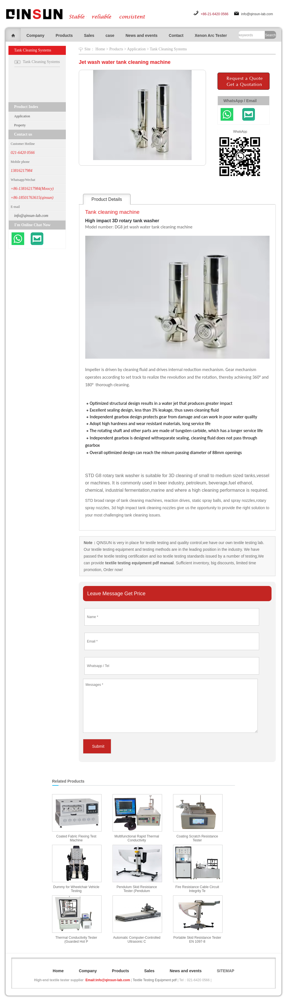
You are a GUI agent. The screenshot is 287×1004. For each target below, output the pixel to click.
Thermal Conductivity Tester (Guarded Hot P (76, 940)
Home (100, 49)
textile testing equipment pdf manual (139, 563)
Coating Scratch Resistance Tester (197, 838)
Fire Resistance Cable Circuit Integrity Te (197, 889)
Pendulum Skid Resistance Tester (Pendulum (136, 889)
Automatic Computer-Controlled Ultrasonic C (136, 940)
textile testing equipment (112, 549)
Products (64, 35)
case (110, 35)
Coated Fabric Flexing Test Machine (76, 838)
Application (22, 116)
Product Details (106, 199)
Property (20, 125)
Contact (176, 35)
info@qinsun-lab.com (257, 14)
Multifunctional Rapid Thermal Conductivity (137, 838)
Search (270, 35)
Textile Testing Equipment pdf (155, 980)
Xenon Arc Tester (211, 35)
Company (35, 35)
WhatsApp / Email (240, 100)
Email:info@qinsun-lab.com (108, 980)
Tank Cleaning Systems (168, 49)
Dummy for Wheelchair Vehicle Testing (76, 889)
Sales (89, 35)
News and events (141, 35)
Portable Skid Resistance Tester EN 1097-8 (197, 940)
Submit (98, 746)
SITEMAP (225, 971)
